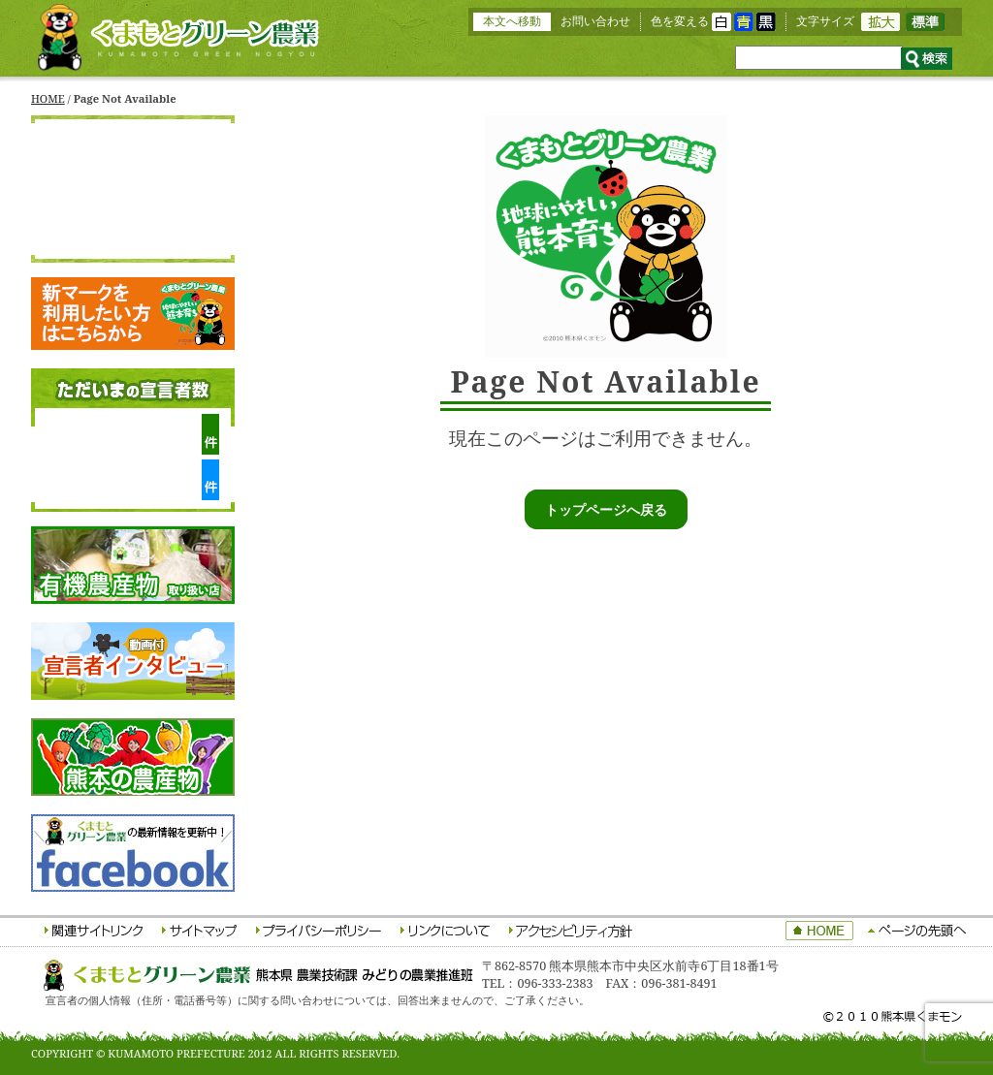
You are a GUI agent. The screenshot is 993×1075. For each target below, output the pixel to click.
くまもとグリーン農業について (133, 172)
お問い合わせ (595, 21)
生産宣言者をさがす (133, 205)
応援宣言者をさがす (133, 238)
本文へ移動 (512, 21)
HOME (48, 98)
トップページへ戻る (606, 509)
